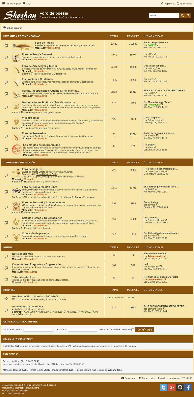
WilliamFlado (115, 370)
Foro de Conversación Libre (39, 186)
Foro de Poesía (44, 42)
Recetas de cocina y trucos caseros (40, 181)
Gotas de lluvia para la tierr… (159, 133)
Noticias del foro (22, 253)
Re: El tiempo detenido (156, 42)
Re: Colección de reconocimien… (161, 233)
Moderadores (53, 48)
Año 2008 (28, 312)
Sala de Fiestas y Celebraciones (42, 217)
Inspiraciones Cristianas (37, 79)
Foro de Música (61, 197)
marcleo (152, 235)
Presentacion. (151, 202)
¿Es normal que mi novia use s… (161, 186)
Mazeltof (24, 391)
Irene (150, 147)
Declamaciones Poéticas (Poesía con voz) (48, 102)
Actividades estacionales (28, 306)
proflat (10, 391)
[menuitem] (26, 3)
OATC (151, 93)
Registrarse (30, 321)
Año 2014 (24, 314)
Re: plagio (149, 144)
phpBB (21, 385)
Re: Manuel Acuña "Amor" (157, 102)
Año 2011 (70, 312)
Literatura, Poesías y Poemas (21, 36)
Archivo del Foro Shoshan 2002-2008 (35, 296)
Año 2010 (56, 312)
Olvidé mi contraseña (109, 329)
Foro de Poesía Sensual (37, 54)
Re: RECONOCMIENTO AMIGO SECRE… (165, 306)
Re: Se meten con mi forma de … (161, 169)
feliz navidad (150, 217)
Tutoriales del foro (23, 277)
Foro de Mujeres (32, 169)
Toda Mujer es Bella (46, 174)
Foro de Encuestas (83, 197)
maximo (152, 135)
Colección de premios (36, 233)
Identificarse (11, 321)
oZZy (150, 54)
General (8, 247)
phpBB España (32, 388)
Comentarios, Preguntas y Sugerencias (37, 264)
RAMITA (152, 45)
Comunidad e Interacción (19, 162)
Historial (9, 290)
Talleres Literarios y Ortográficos (48, 74)
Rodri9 (151, 189)
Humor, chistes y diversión (36, 197)
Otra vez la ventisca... (155, 65)
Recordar (128, 329)
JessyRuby (153, 266)
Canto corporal (152, 117)
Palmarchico (154, 120)
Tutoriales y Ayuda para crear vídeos (40, 128)
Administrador (155, 256)
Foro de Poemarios (34, 133)
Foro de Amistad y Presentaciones (43, 202)
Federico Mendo (156, 220)
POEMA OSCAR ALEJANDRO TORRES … (166, 90)
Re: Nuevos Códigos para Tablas (161, 277)
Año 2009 (42, 312)
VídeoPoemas (30, 117)
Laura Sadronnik (156, 171)
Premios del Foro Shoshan (36, 228)
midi (146, 264)
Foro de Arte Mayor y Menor (39, 66)
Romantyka (154, 104)
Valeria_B (152, 68)
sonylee (151, 205)
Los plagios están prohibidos (41, 144)
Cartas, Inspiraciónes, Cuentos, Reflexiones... (51, 90)
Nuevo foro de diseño (155, 253)
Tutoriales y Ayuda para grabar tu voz (41, 112)
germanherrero (155, 309)
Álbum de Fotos (30, 212)
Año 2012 (84, 312)
